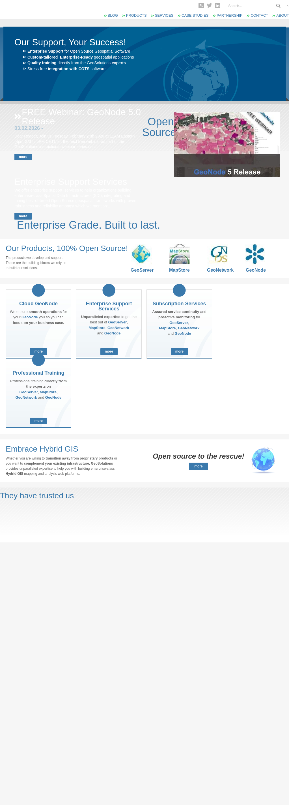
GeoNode (256, 270)
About (282, 15)
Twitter (209, 5)
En (286, 6)
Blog (113, 15)
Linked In (217, 5)
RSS (201, 5)
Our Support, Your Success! (70, 42)
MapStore (179, 270)
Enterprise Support (45, 51)
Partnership (229, 15)
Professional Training (38, 373)
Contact (259, 15)
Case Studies (195, 15)
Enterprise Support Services (70, 182)
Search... (278, 6)
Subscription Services (179, 303)
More (23, 157)
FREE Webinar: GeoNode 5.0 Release (81, 116)
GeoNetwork (217, 270)
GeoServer (141, 270)
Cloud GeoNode (38, 303)
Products (136, 15)
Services (164, 15)
